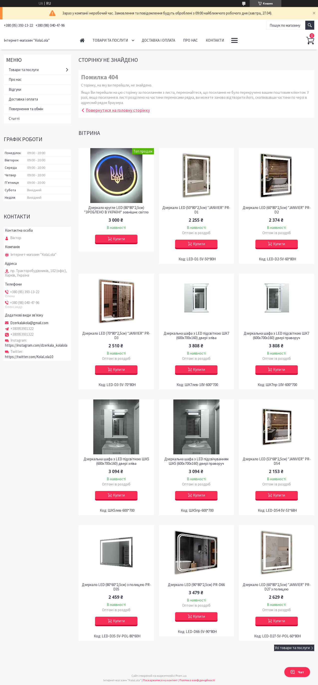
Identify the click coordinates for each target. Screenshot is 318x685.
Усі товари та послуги (292, 647)
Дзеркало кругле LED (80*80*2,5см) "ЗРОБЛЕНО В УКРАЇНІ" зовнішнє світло (116, 209)
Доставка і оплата (158, 40)
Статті (14, 118)
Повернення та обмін (26, 108)
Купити (119, 238)
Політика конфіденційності (197, 680)
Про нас (190, 40)
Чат (297, 672)
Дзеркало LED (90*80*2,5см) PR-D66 (196, 585)
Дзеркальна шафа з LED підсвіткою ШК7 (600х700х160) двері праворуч (276, 335)
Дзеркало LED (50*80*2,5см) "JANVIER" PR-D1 (196, 209)
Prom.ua (181, 676)
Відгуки (15, 89)
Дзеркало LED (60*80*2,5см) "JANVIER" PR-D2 (277, 209)
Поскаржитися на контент (160, 680)
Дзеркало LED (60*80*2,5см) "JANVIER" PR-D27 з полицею (277, 587)
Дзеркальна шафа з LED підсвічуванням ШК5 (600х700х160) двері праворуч (196, 461)
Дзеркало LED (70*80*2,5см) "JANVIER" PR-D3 (116, 335)
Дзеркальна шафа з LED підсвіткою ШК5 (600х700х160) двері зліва (116, 461)
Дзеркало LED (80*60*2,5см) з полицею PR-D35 (116, 587)
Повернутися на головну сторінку (118, 110)
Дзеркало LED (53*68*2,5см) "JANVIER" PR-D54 (277, 461)
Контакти (215, 40)
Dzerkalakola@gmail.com (29, 323)
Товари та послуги (110, 40)
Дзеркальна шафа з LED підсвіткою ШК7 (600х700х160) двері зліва (196, 335)
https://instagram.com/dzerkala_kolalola (36, 345)
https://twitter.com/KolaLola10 (29, 356)
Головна (82, 40)
